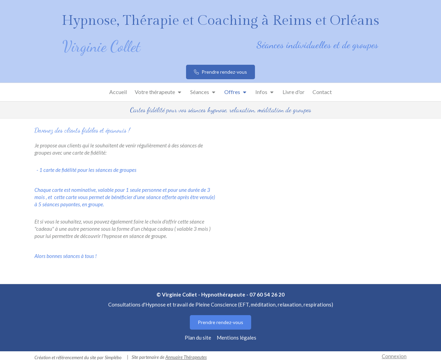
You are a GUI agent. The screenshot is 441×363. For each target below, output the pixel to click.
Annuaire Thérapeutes (186, 357)
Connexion (394, 356)
